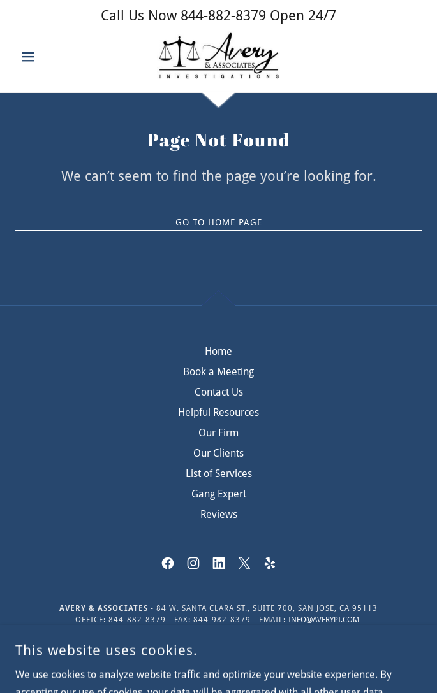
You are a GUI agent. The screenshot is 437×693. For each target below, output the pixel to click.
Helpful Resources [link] (218, 412)
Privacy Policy (282, 641)
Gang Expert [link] (218, 494)
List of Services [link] (219, 474)
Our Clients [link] (218, 453)
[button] (46, 56)
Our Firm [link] (218, 433)
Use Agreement (361, 641)
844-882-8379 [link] (223, 16)
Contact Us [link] (219, 392)
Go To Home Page (218, 222)
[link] (218, 56)
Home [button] (218, 351)
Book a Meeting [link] (218, 372)
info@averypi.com (323, 619)
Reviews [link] (218, 514)
